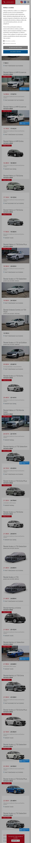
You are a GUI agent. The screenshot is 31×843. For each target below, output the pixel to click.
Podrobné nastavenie (9, 43)
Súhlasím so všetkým (15, 51)
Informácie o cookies (9, 41)
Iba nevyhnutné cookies (15, 47)
